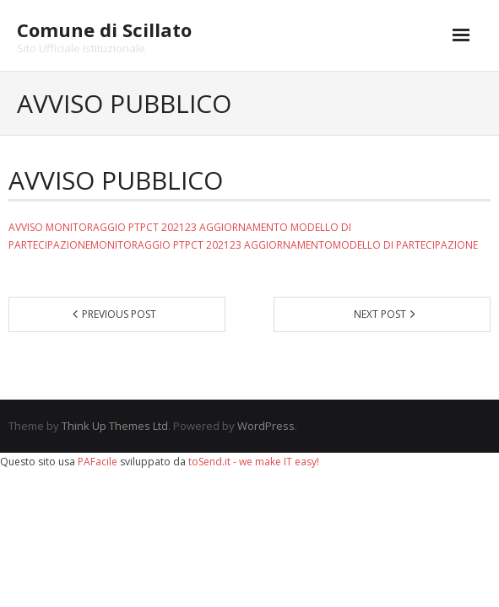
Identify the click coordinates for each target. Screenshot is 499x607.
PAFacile (97, 461)
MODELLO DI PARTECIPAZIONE (405, 245)
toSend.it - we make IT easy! (253, 461)
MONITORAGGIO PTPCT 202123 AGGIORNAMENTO (167, 227)
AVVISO (25, 227)
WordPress (266, 425)
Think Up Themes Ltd (115, 425)
